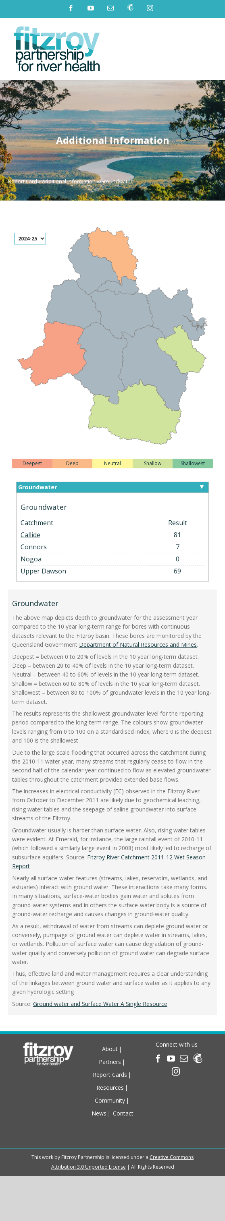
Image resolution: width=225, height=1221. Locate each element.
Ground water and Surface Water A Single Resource (100, 1004)
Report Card (22, 181)
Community (110, 1100)
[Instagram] (176, 1071)
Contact (123, 1113)
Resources (110, 1087)
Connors (34, 546)
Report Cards (110, 1074)
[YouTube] (171, 1058)
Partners (110, 1062)
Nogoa (31, 559)
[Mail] (184, 1058)
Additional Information (69, 181)
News (99, 1113)
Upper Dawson (43, 571)
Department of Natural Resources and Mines (138, 644)
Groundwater (116, 181)
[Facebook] (158, 1058)
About (110, 1049)
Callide (30, 534)
